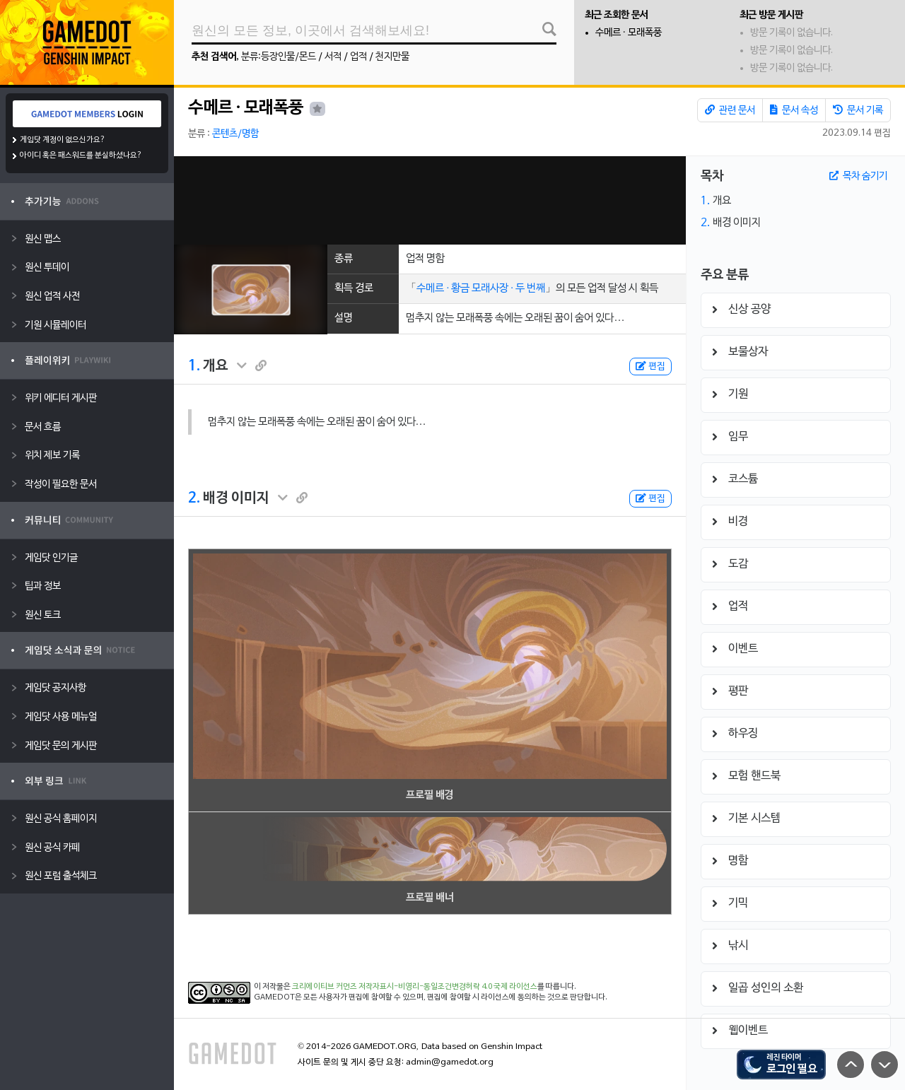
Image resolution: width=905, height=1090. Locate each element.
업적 (358, 57)
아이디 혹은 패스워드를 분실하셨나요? (81, 155)
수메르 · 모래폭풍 (628, 33)
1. (194, 366)
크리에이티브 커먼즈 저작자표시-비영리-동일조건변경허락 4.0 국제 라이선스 (414, 987)
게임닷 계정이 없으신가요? (62, 140)
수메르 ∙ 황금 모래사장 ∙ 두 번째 (480, 288)
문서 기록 (858, 110)
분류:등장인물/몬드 (278, 57)
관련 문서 (730, 110)
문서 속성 (794, 110)
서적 (333, 57)
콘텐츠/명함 (235, 134)
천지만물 (392, 57)
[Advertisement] (429, 200)
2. (194, 498)
